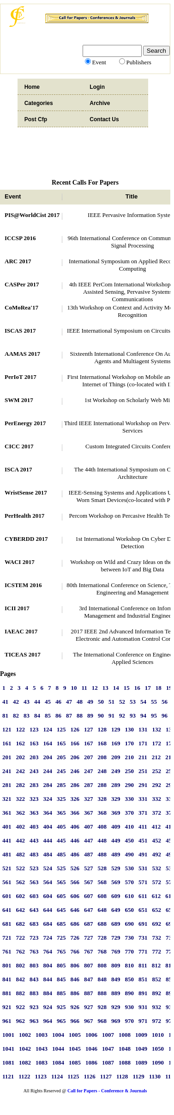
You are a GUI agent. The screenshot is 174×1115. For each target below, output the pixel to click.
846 (75, 979)
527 (88, 868)
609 (115, 895)
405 (61, 826)
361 (7, 812)
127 (88, 729)
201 (7, 757)
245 (61, 771)
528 (102, 868)
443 (34, 840)
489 (115, 854)
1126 (89, 1076)
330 (129, 798)
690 (129, 923)
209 (115, 757)
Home (32, 87)
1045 (75, 1048)
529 (115, 868)
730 (129, 937)
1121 (8, 1076)
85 (48, 715)
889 (115, 993)
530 (129, 868)
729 (115, 937)
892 (157, 993)
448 (102, 840)
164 (48, 743)
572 (157, 882)
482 (20, 854)
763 (34, 951)
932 (157, 1007)
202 (20, 757)
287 (88, 784)
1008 (125, 1034)
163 (34, 743)
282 (20, 784)
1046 (91, 1048)
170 (129, 743)
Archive (100, 103)
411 (142, 826)
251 (143, 771)
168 (102, 743)
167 (88, 743)
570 (129, 882)
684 (48, 923)
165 (61, 743)
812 (156, 965)
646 (75, 909)
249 (115, 771)
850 (129, 979)
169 (115, 743)
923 (34, 1007)
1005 (75, 1034)
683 (34, 923)
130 (129, 729)
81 (5, 715)
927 (88, 1007)
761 (7, 951)
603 (34, 895)
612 (156, 895)
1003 (42, 1034)
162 (20, 743)
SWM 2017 (19, 399)
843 (34, 979)
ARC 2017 (18, 261)
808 (102, 965)
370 (129, 812)
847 (88, 979)
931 (143, 1007)
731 (143, 937)
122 (20, 729)
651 (143, 909)
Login (97, 87)
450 (129, 840)
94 (143, 715)
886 (75, 993)
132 (157, 729)
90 (101, 715)
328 (102, 798)
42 (16, 701)
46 (58, 701)
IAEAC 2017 (21, 631)
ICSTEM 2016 (23, 585)
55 (154, 701)
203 (34, 757)
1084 (58, 1062)
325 (61, 798)
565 (61, 882)
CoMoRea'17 (21, 307)
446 (75, 840)
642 (20, 909)
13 (105, 687)
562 (20, 882)
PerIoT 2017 (20, 376)
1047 (108, 1048)
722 (20, 937)
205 (61, 757)
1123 (41, 1076)
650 (129, 909)
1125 (73, 1076)
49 (90, 701)
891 (143, 993)
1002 (25, 1034)
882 (20, 993)
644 (48, 909)
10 (74, 687)
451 (143, 840)
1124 (57, 1076)
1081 (8, 1062)
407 (88, 826)
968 (102, 1020)
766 (75, 951)
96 (165, 715)
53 (133, 701)
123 (34, 729)
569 (115, 882)
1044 (58, 1048)
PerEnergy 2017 (25, 423)
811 (142, 965)
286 (75, 784)
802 (20, 965)
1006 (91, 1034)
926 (75, 1007)
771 (143, 951)
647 (88, 909)
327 (88, 798)
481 (7, 854)
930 (129, 1007)
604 (48, 895)
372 (157, 812)
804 (48, 965)
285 (61, 784)
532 (157, 868)
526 (75, 868)
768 (102, 951)
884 (48, 993)
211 (142, 757)
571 (143, 882)
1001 (8, 1034)
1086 (91, 1062)
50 (101, 701)
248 (102, 771)
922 (20, 1007)
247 (88, 771)
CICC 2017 (19, 446)
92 (122, 715)
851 (143, 979)
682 (20, 923)
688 (102, 923)
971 (143, 1020)
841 (7, 979)
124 (48, 729)
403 (34, 826)
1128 (122, 1076)
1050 (158, 1048)
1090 (158, 1062)
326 (75, 798)
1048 (125, 1048)
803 (34, 965)
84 (37, 715)
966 (75, 1020)
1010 (158, 1034)
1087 (108, 1062)
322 (20, 798)
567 (88, 882)
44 (37, 701)
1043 (42, 1048)
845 (61, 979)
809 (115, 965)
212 (156, 757)
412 (156, 826)
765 (61, 951)
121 (7, 729)
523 (34, 868)
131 (143, 729)
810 (129, 965)
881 (7, 993)
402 (20, 826)
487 (88, 854)
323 (34, 798)
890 (129, 993)
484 (48, 854)
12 (95, 687)
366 (75, 812)
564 (48, 882)
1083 (42, 1062)
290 (129, 784)
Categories (38, 103)
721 (7, 937)
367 (88, 812)
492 (157, 854)
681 (7, 923)
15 (127, 687)
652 (157, 909)
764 (48, 951)
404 (48, 826)
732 (157, 937)
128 (102, 729)
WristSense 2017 (26, 492)
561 (7, 882)
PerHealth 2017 (24, 515)
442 (20, 840)
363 (34, 812)
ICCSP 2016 (20, 238)
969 (115, 1020)
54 (143, 701)
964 (48, 1020)
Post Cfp (35, 119)
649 (115, 909)
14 (116, 687)
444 (48, 840)
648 (102, 909)
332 (157, 798)
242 (20, 771)
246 (75, 771)
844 (48, 979)
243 (34, 771)
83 (27, 715)
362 (20, 812)
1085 (75, 1062)
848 (102, 979)
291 (143, 784)
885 (61, 993)
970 (129, 1020)
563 (34, 882)
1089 (141, 1062)
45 (48, 701)
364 (48, 812)
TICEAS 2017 (23, 654)
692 (157, 923)
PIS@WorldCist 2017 (32, 214)
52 (122, 701)
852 (157, 979)
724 (48, 937)
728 (102, 937)
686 (75, 923)
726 (75, 937)
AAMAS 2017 (22, 353)
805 (61, 965)
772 (157, 951)
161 (7, 743)
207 (88, 757)
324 (48, 798)
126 (75, 729)
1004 (58, 1034)
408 (102, 826)
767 (88, 951)
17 (148, 687)
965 (61, 1020)
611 (142, 895)
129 (115, 729)
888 (102, 993)
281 (7, 784)
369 (115, 812)
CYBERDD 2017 (26, 538)
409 (115, 826)
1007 (108, 1034)
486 (75, 854)
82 (16, 715)
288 (102, 784)
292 (157, 784)
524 (48, 868)
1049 (141, 1048)
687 (88, 923)
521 (7, 868)
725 (61, 937)
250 (129, 771)
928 (102, 1007)
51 (111, 701)
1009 (141, 1034)
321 (7, 798)
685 (61, 923)
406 (75, 826)
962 (20, 1020)
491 (143, 854)
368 (102, 812)
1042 (25, 1048)
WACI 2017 (20, 561)
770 (129, 951)
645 (61, 909)
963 (34, 1020)
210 (129, 757)
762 (20, 951)
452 (157, 840)
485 (61, 854)
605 (61, 895)
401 (7, 826)
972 (157, 1020)
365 (61, 812)
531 (143, 868)
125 (61, 729)
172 (157, 743)
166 (75, 743)
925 (61, 1007)
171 (143, 743)
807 (88, 965)
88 (80, 715)
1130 (155, 1076)
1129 (138, 1076)
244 (48, 771)
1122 (24, 1076)
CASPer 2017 (22, 284)
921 (7, 1007)
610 (129, 895)
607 (88, 895)
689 (115, 923)
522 (20, 868)
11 (84, 687)
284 (48, 784)
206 (75, 757)
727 (88, 937)
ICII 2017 (17, 608)
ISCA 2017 (18, 469)
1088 (125, 1062)
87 (69, 715)
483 (34, 854)
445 (61, 840)
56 (165, 701)
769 (115, 951)
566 (75, 882)
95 (154, 715)
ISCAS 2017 (20, 330)
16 (137, 687)
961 (7, 1020)
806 (75, 965)
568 (102, 882)
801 (7, 965)
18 (159, 687)
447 (88, 840)
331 (143, 798)
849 (115, 979)
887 (88, 993)
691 (143, 923)
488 (102, 854)
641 (7, 909)
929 (115, 1007)
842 (20, 979)
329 (115, 798)
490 (129, 854)
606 (75, 895)
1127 (106, 1076)
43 (27, 701)
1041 (8, 1048)
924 (48, 1007)
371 (143, 812)
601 (7, 895)
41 (5, 701)
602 (20, 895)
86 (58, 715)
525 (61, 868)
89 (90, 715)
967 (88, 1020)
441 (7, 840)
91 (111, 715)
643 (34, 909)
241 (7, 771)
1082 (25, 1062)
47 (69, 701)
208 (102, 757)
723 (34, 937)
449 (115, 840)
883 (34, 993)
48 (80, 701)
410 (129, 826)
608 (102, 895)
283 (34, 784)
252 (157, 771)
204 (48, 757)
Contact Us (104, 119)
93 (133, 715)
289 (115, 784)
